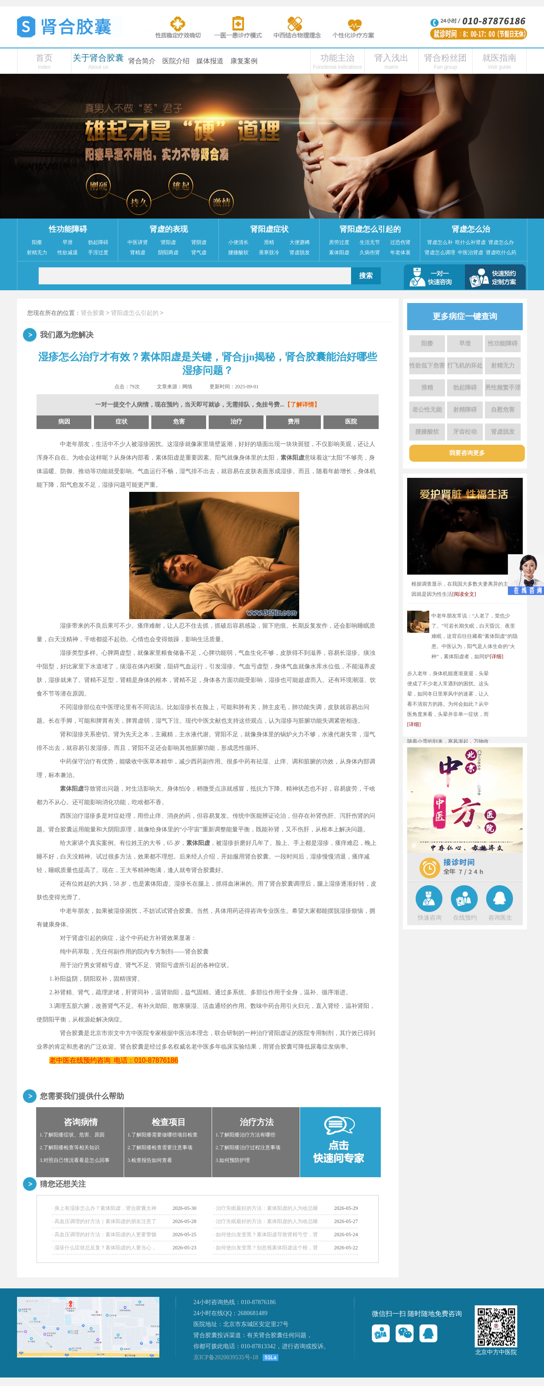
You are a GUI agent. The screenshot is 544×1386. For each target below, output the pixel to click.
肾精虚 (137, 252)
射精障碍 (465, 410)
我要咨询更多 (467, 453)
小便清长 (238, 242)
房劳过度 (339, 242)
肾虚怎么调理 (440, 252)
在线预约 (465, 918)
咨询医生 (500, 918)
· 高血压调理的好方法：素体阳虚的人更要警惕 (104, 1234)
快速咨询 (430, 918)
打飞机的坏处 (465, 365)
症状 (122, 421)
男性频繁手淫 (503, 387)
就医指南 (499, 57)
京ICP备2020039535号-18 (225, 1357)
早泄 (67, 242)
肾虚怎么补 (440, 242)
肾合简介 (142, 61)
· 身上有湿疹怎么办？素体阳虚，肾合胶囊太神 (104, 1208)
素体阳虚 (339, 252)
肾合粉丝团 (445, 57)
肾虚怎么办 (501, 242)
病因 (64, 421)
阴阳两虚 (168, 252)
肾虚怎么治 (471, 229)
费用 (294, 421)
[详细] (496, 656)
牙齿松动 (465, 432)
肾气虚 (199, 252)
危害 (179, 421)
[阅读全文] (464, 594)
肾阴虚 (199, 242)
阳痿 (37, 242)
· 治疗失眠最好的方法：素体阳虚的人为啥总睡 (265, 1208)
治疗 (236, 421)
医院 (351, 421)
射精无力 (37, 252)
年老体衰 (400, 252)
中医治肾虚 (470, 252)
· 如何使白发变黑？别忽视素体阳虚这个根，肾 (265, 1248)
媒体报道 (210, 61)
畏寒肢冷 (269, 252)
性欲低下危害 (427, 365)
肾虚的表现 (169, 229)
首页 (44, 57)
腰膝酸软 (238, 252)
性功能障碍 (68, 229)
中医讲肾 (138, 242)
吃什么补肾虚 (470, 242)
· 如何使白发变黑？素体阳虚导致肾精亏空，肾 (265, 1234)
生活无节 (370, 242)
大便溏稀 (299, 242)
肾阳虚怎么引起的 (370, 229)
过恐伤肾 (400, 242)
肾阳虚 (168, 242)
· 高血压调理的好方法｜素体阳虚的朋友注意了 (104, 1221)
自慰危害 (503, 410)
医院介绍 (176, 61)
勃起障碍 (98, 242)
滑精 (269, 242)
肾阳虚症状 (269, 229)
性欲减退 (67, 252)
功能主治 (337, 57)
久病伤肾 (370, 252)
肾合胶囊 (93, 313)
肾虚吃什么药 (501, 252)
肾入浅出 (391, 57)
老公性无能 (427, 410)
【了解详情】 (302, 404)
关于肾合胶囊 (98, 57)
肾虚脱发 (299, 252)
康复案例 (244, 61)
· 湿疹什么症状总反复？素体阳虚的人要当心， (104, 1248)
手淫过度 (98, 252)
